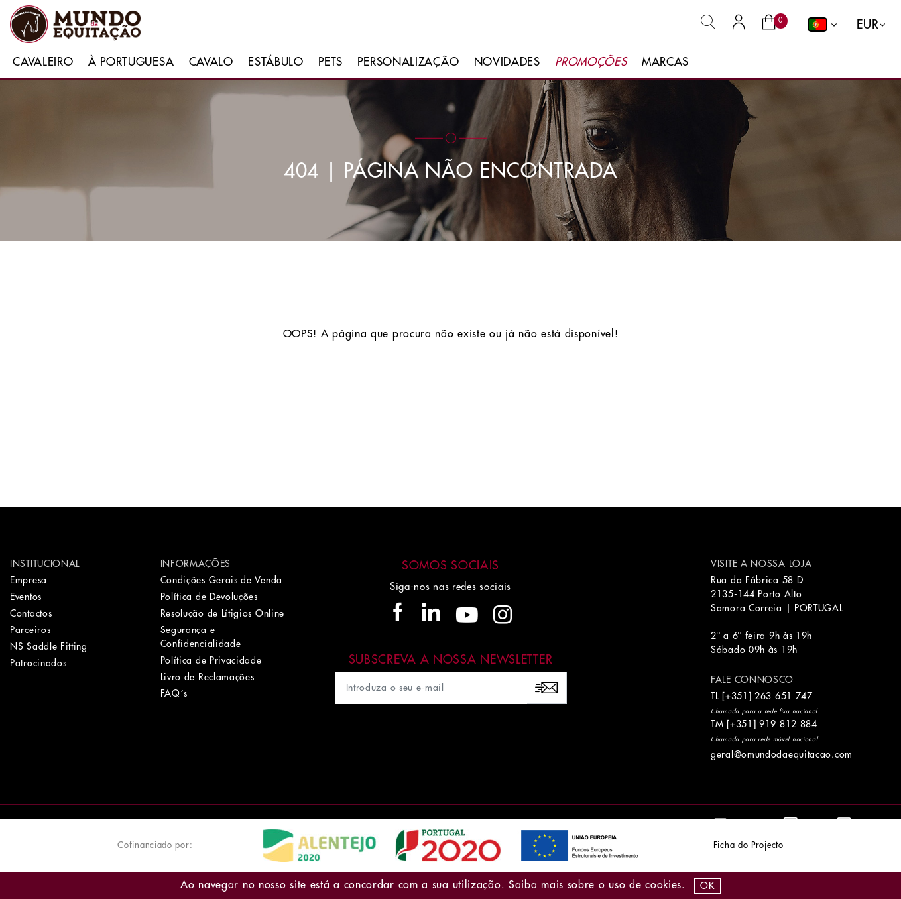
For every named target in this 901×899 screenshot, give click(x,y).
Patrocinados (38, 663)
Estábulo (276, 62)
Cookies (663, 885)
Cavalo (211, 62)
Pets (330, 62)
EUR (867, 24)
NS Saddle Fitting (49, 646)
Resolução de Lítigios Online (222, 613)
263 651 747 (783, 696)
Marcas (665, 62)
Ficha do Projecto (748, 845)
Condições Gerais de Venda (221, 580)
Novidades (507, 62)
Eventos (26, 596)
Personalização (408, 62)
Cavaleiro (43, 62)
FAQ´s (174, 693)
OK (707, 885)
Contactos (31, 613)
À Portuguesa (131, 62)
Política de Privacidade (211, 660)
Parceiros (30, 629)
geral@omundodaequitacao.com (782, 754)
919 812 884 (788, 724)
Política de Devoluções (209, 596)
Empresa (28, 580)
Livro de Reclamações (207, 677)
